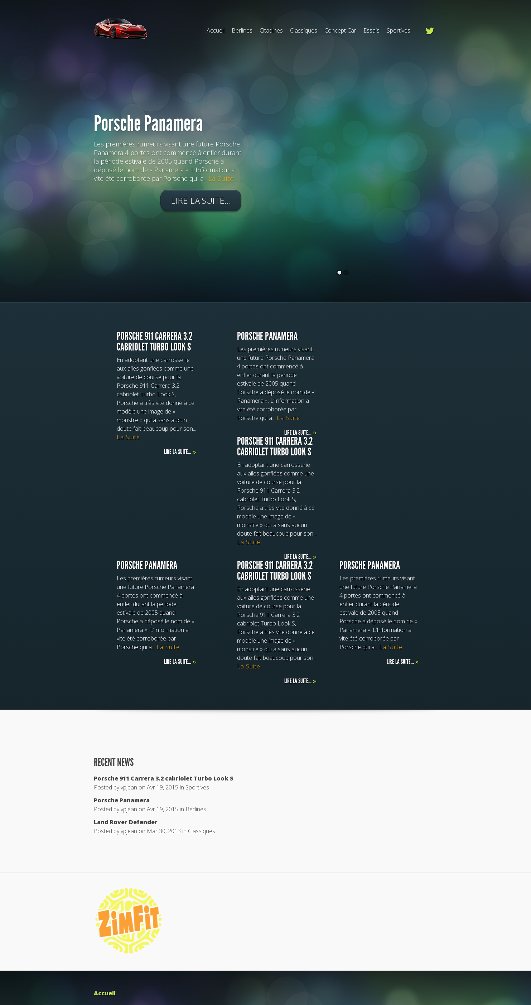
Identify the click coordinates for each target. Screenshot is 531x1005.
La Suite (221, 180)
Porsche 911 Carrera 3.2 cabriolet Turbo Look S (163, 778)
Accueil (216, 30)
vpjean (129, 787)
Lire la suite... (201, 202)
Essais (371, 30)
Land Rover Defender (126, 822)
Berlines (242, 30)
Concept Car (340, 30)
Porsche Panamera (148, 125)
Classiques (303, 30)
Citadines (271, 30)
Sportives (398, 30)
